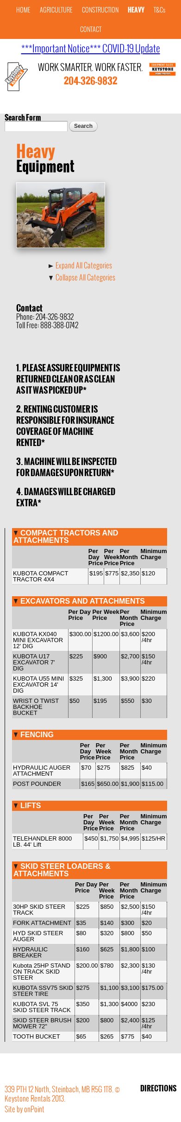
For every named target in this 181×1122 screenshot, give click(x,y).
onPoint (34, 1109)
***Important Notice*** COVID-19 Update (90, 48)
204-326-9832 (90, 81)
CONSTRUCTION (100, 10)
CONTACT (90, 29)
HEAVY (136, 10)
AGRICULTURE (56, 10)
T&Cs (159, 10)
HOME (23, 10)
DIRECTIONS (158, 1088)
